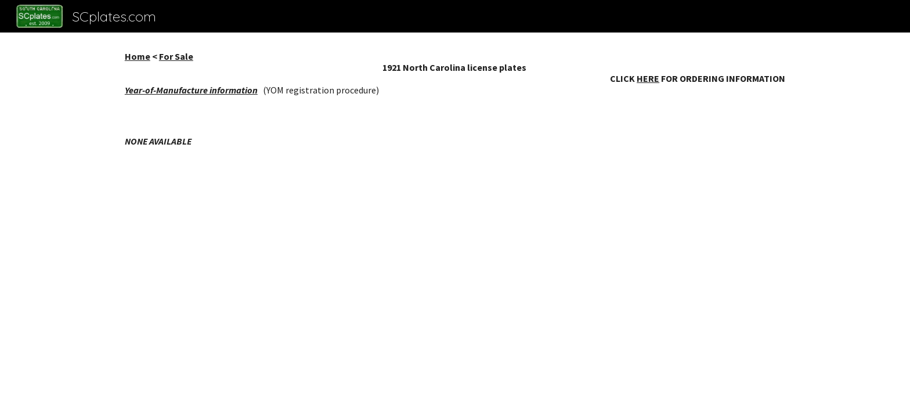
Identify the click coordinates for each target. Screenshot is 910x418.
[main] (455, 73)
